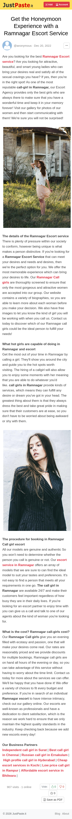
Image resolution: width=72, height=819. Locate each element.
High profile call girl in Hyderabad (29, 760)
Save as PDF (52, 799)
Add (49, 5)
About (65, 813)
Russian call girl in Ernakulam (45, 755)
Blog (57, 813)
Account (62, 5)
